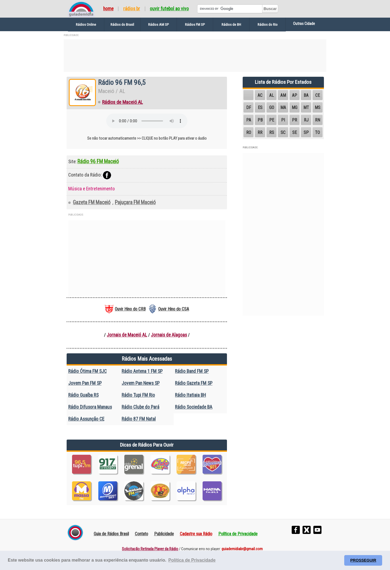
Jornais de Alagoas (169, 335)
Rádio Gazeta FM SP (193, 383)
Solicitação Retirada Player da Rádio (150, 549)
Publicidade (164, 533)
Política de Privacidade (238, 533)
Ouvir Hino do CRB (130, 309)
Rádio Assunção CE (86, 419)
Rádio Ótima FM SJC (87, 371)
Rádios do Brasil (122, 24)
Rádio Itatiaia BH (190, 395)
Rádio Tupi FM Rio (138, 395)
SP (306, 132)
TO (317, 132)
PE (271, 120)
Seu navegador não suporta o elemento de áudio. (146, 121)
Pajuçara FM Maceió (135, 202)
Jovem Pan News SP (141, 383)
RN (317, 120)
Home (108, 9)
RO (248, 132)
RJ (306, 120)
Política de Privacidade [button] (192, 560)
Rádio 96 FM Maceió (98, 161)
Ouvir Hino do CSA (173, 309)
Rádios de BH (231, 24)
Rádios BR (131, 9)
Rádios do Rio (268, 24)
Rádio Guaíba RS (83, 395)
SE (294, 132)
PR (294, 120)
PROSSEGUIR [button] (363, 560)
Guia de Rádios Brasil (111, 533)
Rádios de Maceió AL (122, 102)
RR (260, 132)
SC (283, 132)
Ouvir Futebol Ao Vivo (169, 9)
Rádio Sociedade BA (193, 407)
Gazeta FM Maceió (91, 202)
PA (248, 120)
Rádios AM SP (158, 24)
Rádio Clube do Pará (140, 407)
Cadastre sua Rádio (196, 533)
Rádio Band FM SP (192, 371)
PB (260, 120)
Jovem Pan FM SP (85, 383)
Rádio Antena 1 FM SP (142, 371)
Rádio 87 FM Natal (139, 419)
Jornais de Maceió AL (127, 335)
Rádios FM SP (195, 24)
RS (271, 132)
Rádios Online (86, 24)
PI (283, 120)
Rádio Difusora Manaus (90, 407)
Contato (141, 533)
